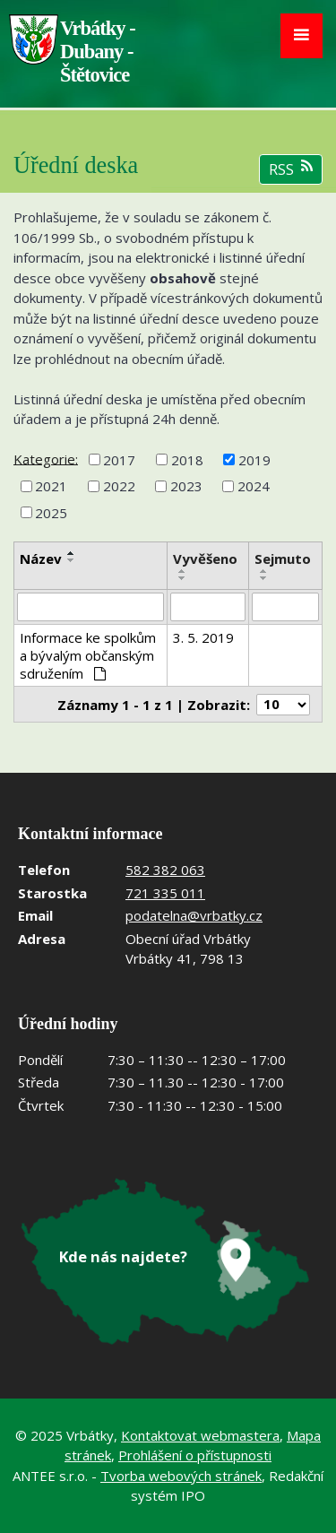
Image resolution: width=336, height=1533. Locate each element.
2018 (187, 460)
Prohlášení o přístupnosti (194, 1455)
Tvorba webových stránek (181, 1476)
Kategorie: (45, 458)
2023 (186, 486)
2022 (119, 486)
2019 (254, 460)
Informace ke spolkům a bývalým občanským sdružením (88, 655)
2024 (253, 486)
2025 (51, 513)
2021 (51, 486)
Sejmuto (282, 558)
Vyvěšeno (205, 558)
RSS (291, 169)
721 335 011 (165, 893)
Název (41, 558)
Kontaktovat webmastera (200, 1435)
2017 (119, 460)
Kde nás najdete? (123, 1256)
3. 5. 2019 (203, 637)
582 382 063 (165, 870)
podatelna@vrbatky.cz (194, 915)
